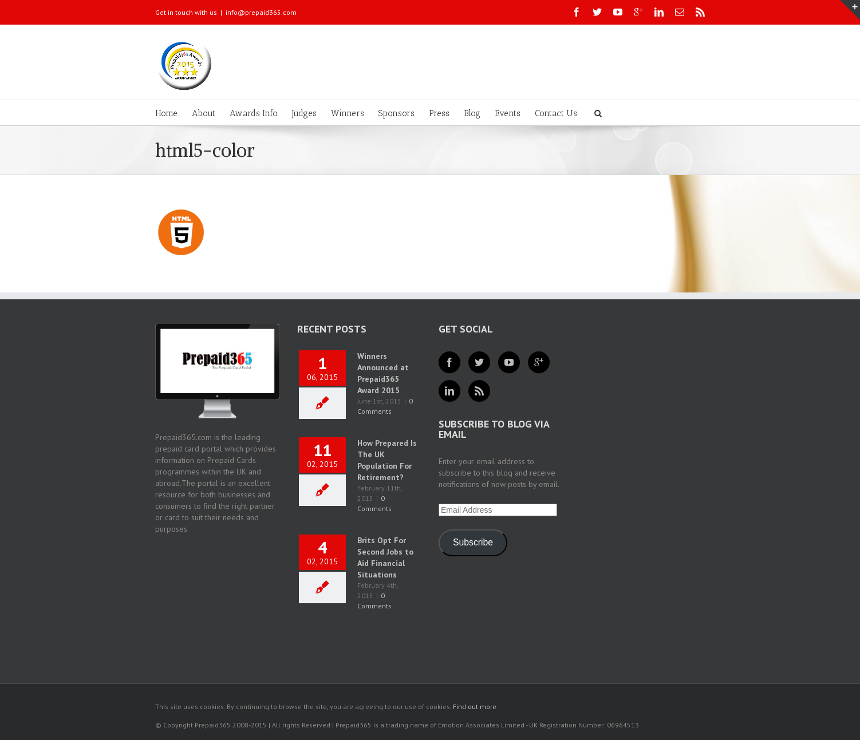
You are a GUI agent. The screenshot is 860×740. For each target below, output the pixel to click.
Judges (304, 113)
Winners (347, 113)
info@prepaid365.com (261, 12)
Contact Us (556, 113)
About (203, 113)
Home (166, 113)
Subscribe (473, 542)
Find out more (474, 706)
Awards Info (254, 113)
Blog (472, 113)
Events (507, 113)
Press (439, 113)
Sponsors (396, 113)
